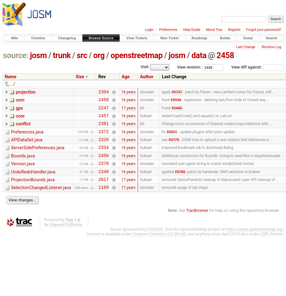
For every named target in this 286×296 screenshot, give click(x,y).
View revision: (189, 67)
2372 (103, 137)
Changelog (67, 38)
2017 (103, 191)
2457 (103, 119)
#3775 (173, 146)
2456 (103, 164)
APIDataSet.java (26, 145)
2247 (103, 110)
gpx (19, 109)
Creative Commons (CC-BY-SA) (160, 246)
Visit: (145, 66)
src (82, 55)
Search (271, 38)
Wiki (14, 38)
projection (25, 92)
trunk (62, 55)
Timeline (38, 38)
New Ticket (169, 38)
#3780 (180, 181)
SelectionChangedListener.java (41, 198)
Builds (225, 38)
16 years (128, 92)
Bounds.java (23, 163)
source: (16, 55)
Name (10, 76)
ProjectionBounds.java (33, 190)
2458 (225, 55)
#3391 (171, 137)
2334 (103, 155)
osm (20, 100)
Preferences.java (27, 136)
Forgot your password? (263, 30)
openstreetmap (137, 55)
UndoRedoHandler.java (33, 181)
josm (38, 55)
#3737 (176, 92)
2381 (103, 128)
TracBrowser (197, 222)
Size (80, 76)
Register (234, 30)
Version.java (23, 172)
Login (149, 30)
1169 (103, 199)
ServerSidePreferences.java (37, 154)
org (99, 55)
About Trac (214, 30)
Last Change (245, 47)
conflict (23, 127)
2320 (103, 146)
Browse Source (101, 38)
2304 (103, 93)
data (199, 55)
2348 (103, 182)
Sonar (248, 38)
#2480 (176, 110)
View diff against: (257, 67)
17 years (128, 110)
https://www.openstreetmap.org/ (255, 241)
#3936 (175, 101)
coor (20, 118)
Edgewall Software (65, 236)
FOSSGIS (155, 241)
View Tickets (136, 38)
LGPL (264, 246)
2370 (103, 173)
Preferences (168, 30)
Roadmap (199, 38)
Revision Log (271, 47)
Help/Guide (191, 30)
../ (13, 83)
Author (147, 76)
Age (126, 76)
